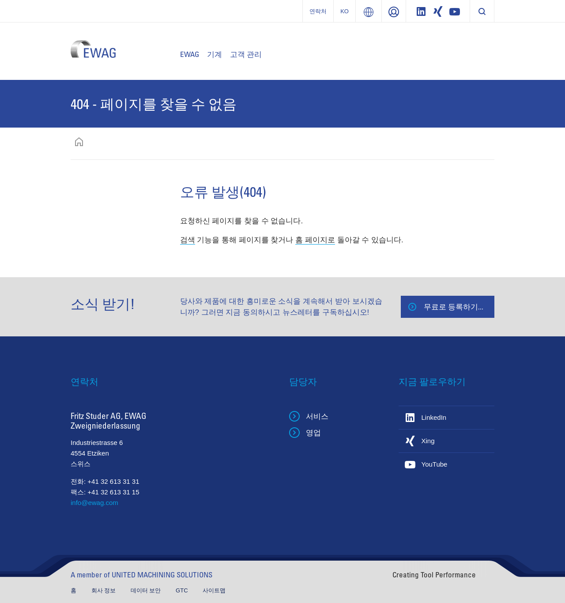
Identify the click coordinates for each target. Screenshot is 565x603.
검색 (187, 240)
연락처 (318, 11)
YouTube (435, 464)
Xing (428, 441)
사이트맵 (214, 590)
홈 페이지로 (315, 240)
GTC (182, 590)
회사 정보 (104, 590)
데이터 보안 (146, 590)
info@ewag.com (94, 502)
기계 (214, 54)
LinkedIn (434, 417)
